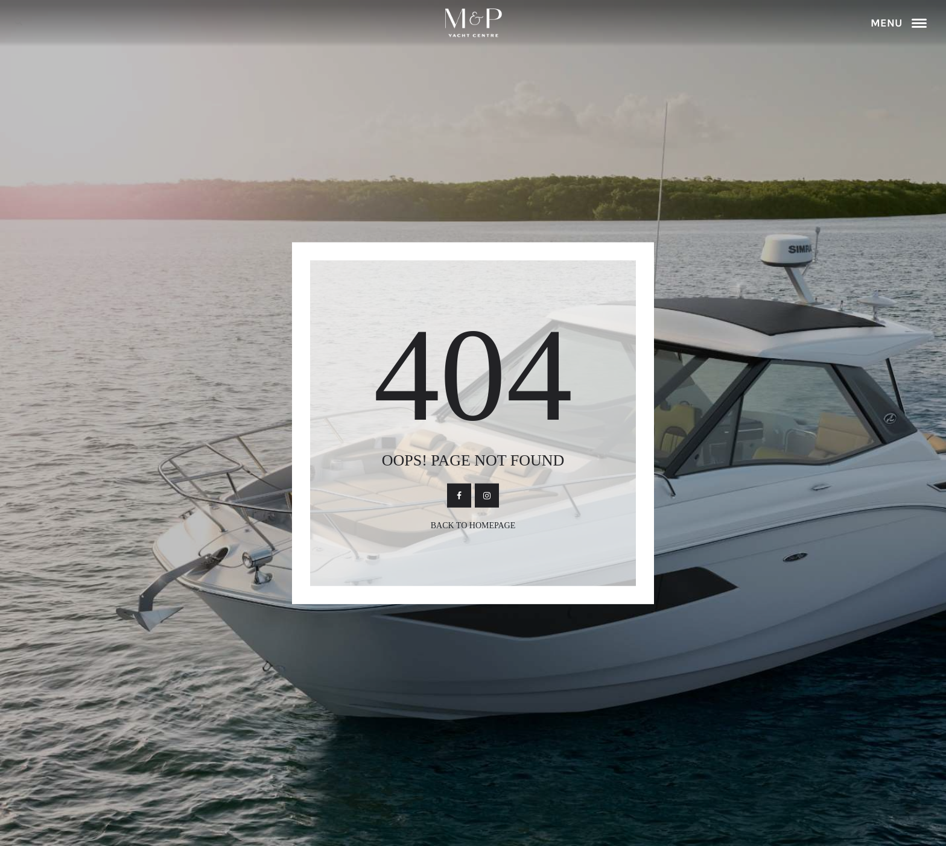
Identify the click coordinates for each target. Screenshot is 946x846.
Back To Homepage (473, 524)
